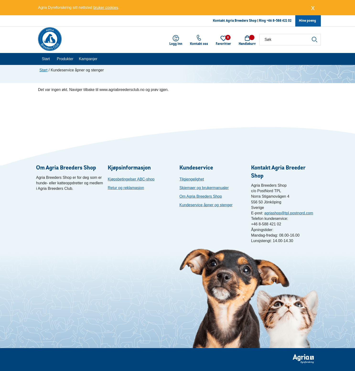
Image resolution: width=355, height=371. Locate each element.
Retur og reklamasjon (126, 188)
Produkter (65, 59)
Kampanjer (88, 59)
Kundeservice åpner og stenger (205, 205)
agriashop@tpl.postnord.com (288, 213)
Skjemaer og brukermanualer (204, 188)
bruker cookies (105, 7)
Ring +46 (266, 20)
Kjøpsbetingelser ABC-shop (131, 179)
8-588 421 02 (282, 20)
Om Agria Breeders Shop (200, 196)
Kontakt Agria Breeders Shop (235, 20)
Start (46, 59)
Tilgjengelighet (191, 179)
